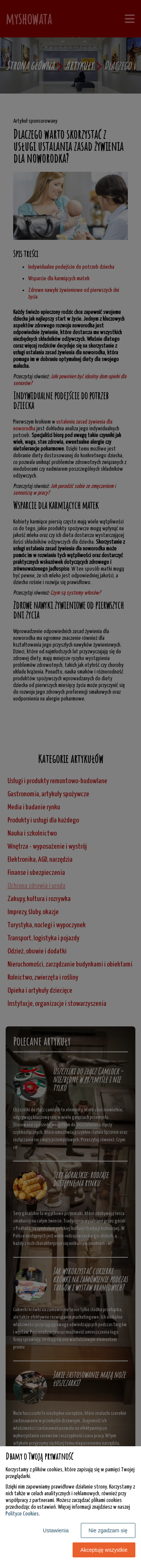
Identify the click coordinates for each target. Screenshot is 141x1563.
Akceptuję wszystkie (103, 1550)
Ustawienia (55, 1530)
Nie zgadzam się (108, 1530)
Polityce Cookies (22, 1514)
